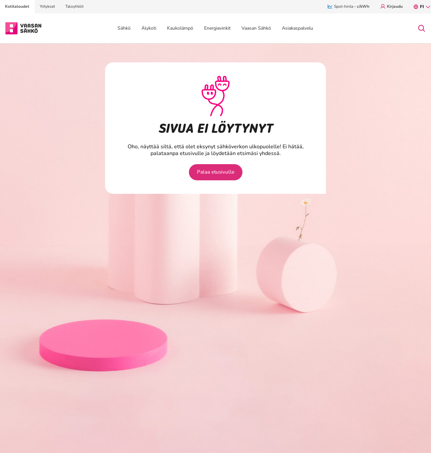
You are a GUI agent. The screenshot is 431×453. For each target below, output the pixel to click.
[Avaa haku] (422, 28)
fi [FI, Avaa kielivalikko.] (422, 7)
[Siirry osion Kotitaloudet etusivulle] (23, 28)
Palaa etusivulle (215, 172)
